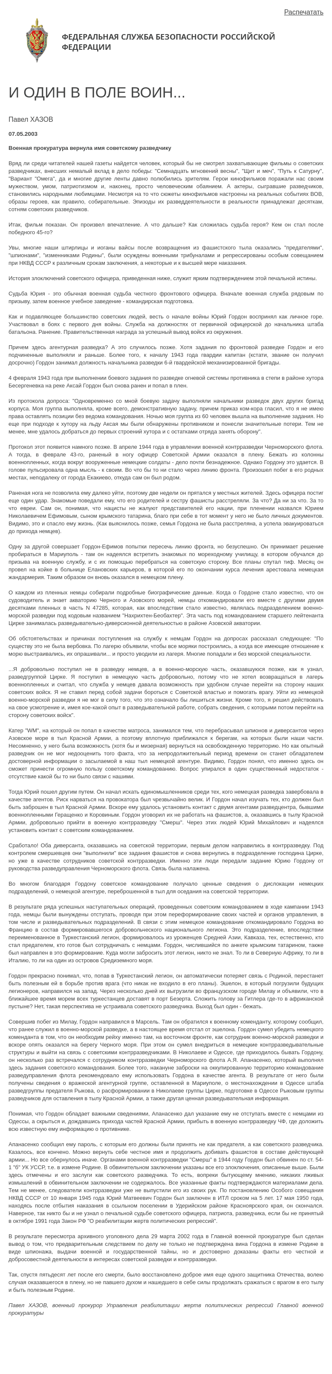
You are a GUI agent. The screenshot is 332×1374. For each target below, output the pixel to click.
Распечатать (303, 12)
